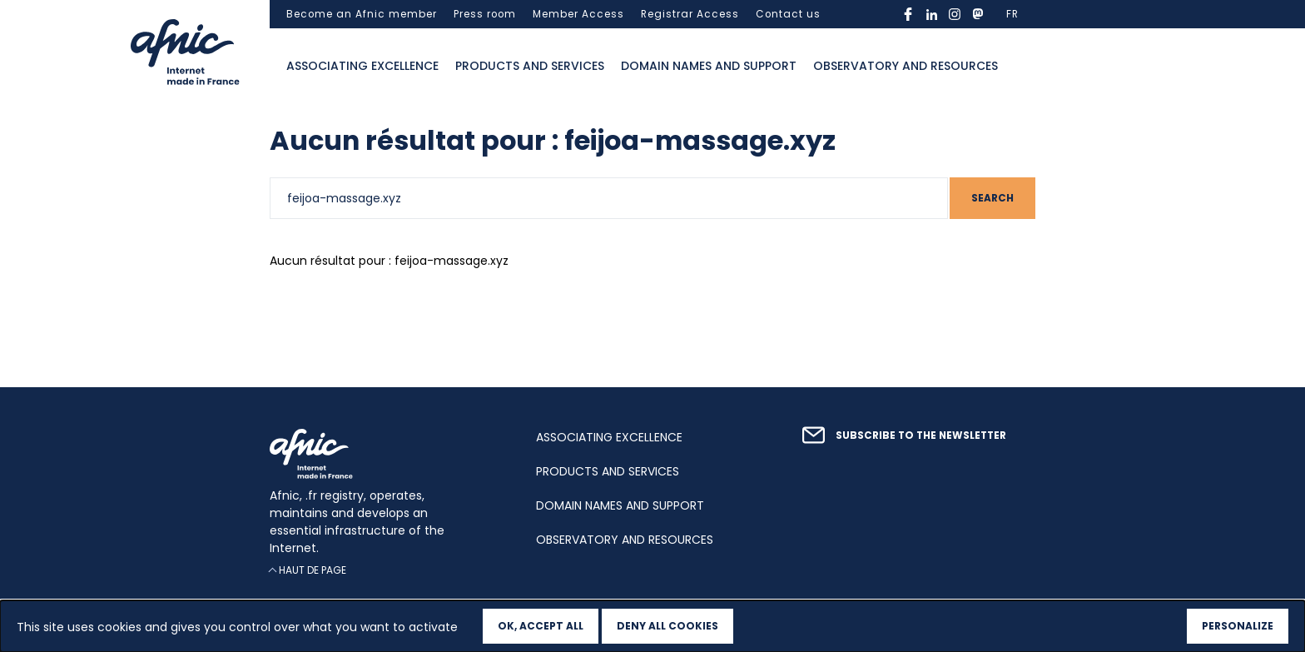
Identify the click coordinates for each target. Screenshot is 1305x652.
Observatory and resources (905, 65)
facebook (908, 14)
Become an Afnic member (361, 14)
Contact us (788, 14)
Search (992, 198)
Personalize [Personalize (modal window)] (1237, 626)
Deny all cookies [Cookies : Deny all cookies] (667, 626)
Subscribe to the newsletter (921, 435)
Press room (485, 14)
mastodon (978, 14)
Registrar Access (690, 14)
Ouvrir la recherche (1022, 66)
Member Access (578, 14)
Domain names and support (708, 65)
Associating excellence (362, 65)
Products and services (529, 65)
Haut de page (312, 570)
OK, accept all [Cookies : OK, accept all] (540, 626)
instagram (954, 14)
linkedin (931, 14)
